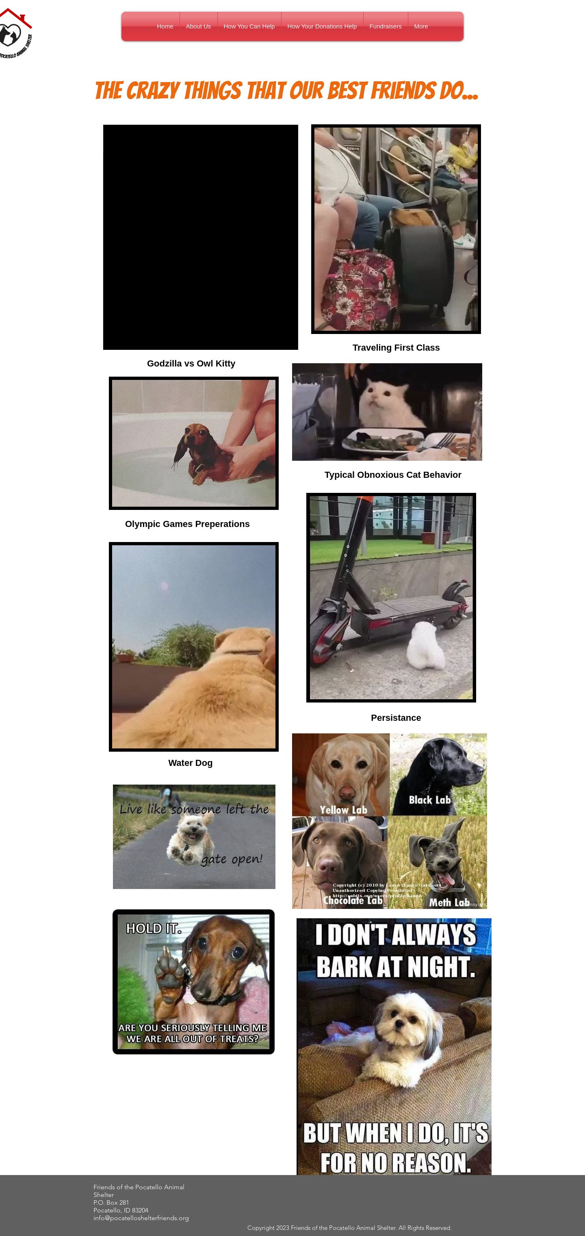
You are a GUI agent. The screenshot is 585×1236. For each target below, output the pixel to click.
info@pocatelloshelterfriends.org (141, 1218)
